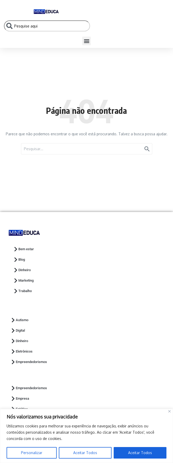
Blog (19, 259)
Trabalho (22, 291)
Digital (18, 330)
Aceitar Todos (85, 452)
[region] (86, 436)
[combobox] (47, 25)
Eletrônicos (22, 351)
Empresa (20, 398)
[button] (86, 41)
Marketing (23, 280)
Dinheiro (22, 270)
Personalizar (31, 452)
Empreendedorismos (29, 362)
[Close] (169, 411)
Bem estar (23, 249)
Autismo (19, 320)
